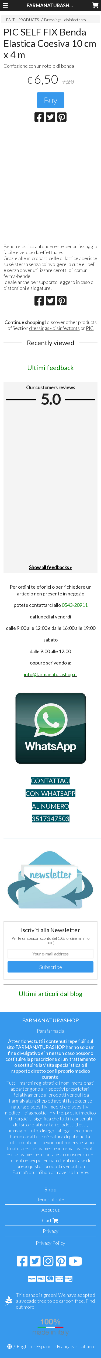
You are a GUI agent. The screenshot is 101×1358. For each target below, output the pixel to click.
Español (44, 1346)
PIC (90, 328)
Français (65, 1346)
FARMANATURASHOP (51, 5)
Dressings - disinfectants (65, 19)
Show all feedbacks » (50, 567)
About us (50, 1210)
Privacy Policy (50, 1243)
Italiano (86, 1346)
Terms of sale (50, 1199)
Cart (50, 1220)
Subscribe (50, 967)
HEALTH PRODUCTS (21, 19)
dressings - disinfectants (54, 328)
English (24, 1346)
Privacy (50, 1231)
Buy (50, 100)
